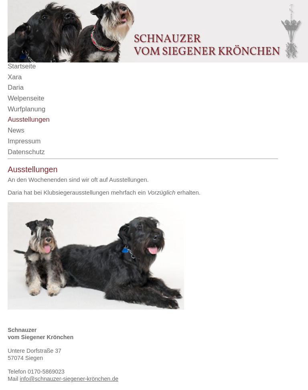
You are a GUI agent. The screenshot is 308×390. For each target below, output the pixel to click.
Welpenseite (26, 98)
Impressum (24, 141)
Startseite (22, 66)
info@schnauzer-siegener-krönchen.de (69, 379)
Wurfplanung (26, 109)
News (16, 130)
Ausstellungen (28, 119)
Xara (15, 77)
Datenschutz (26, 152)
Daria (16, 87)
